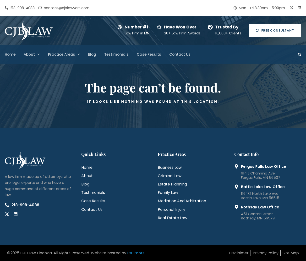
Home (10, 54)
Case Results (149, 54)
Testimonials (116, 54)
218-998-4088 (25, 205)
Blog (92, 54)
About (32, 54)
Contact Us (180, 54)
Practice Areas (64, 54)
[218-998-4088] (7, 205)
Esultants (135, 253)
